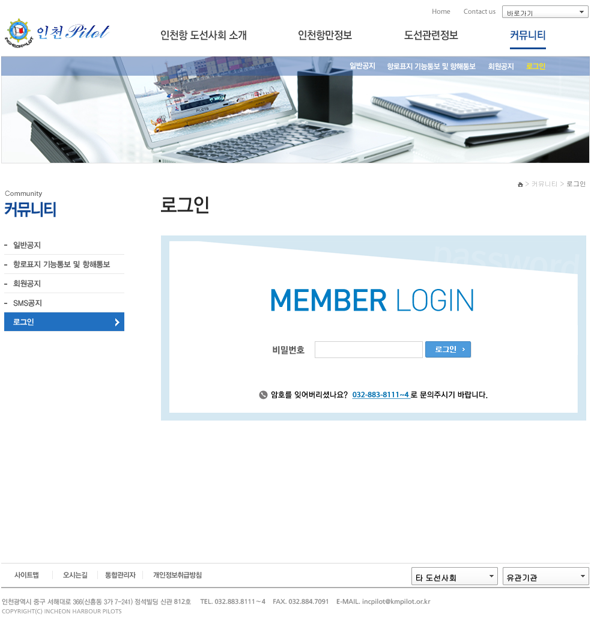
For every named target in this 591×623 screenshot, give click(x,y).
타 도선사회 (435, 577)
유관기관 (522, 577)
